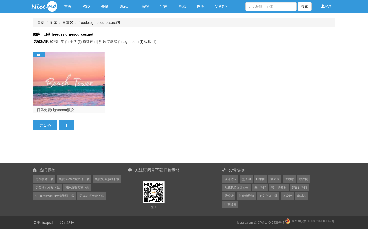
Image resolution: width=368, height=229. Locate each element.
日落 (67, 22)
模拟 (150, 41)
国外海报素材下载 (77, 187)
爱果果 (275, 179)
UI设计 (287, 196)
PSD (86, 6)
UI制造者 (230, 204)
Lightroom (133, 41)
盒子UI (246, 179)
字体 (163, 6)
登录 (326, 6)
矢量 (104, 6)
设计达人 (230, 179)
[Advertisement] (158, 149)
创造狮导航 (246, 196)
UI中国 (260, 179)
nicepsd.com (244, 222)
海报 (145, 6)
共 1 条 (45, 125)
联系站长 (67, 223)
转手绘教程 (279, 187)
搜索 (304, 6)
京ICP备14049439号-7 (269, 222)
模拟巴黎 (60, 41)
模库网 (303, 179)
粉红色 (91, 41)
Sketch (125, 6)
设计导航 (260, 187)
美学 (76, 41)
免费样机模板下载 (47, 187)
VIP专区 (221, 6)
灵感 (182, 6)
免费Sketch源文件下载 (74, 179)
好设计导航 (299, 187)
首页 (67, 6)
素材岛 (301, 196)
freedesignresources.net (100, 22)
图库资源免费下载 (91, 196)
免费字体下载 (44, 179)
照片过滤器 (111, 41)
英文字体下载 (268, 196)
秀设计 (229, 196)
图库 (200, 6)
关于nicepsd (43, 223)
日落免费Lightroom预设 (55, 110)
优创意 (289, 179)
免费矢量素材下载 (107, 179)
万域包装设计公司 (236, 187)
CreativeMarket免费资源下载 (54, 196)
